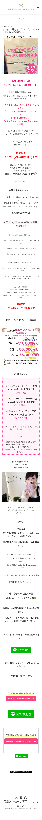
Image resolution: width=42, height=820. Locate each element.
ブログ (21, 19)
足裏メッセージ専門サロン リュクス (21, 803)
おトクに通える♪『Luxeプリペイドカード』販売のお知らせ (21, 30)
